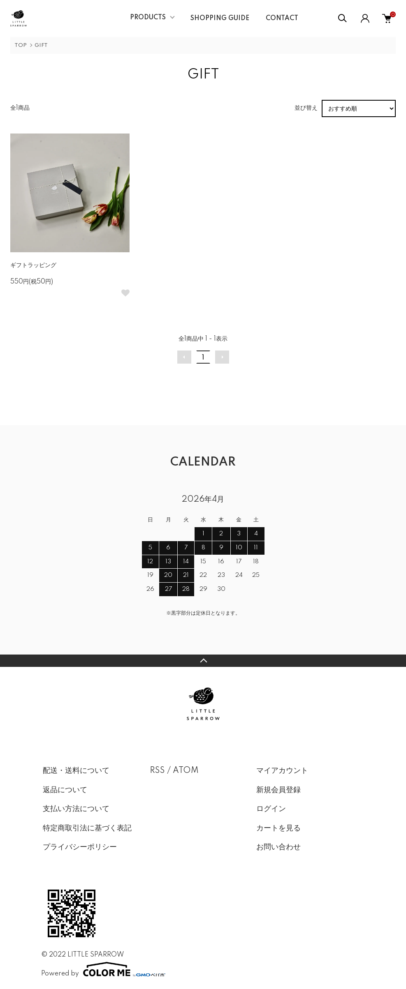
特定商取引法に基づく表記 (87, 828)
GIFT (41, 45)
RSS (157, 771)
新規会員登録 (278, 790)
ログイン (271, 809)
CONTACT (282, 18)
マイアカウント (282, 771)
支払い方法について (76, 809)
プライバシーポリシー (80, 847)
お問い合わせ (278, 847)
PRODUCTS (148, 17)
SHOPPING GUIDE (219, 18)
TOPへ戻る (203, 661)
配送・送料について (76, 771)
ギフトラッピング (33, 265)
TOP (20, 45)
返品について (65, 790)
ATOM (186, 771)
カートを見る (278, 828)
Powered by (103, 969)
